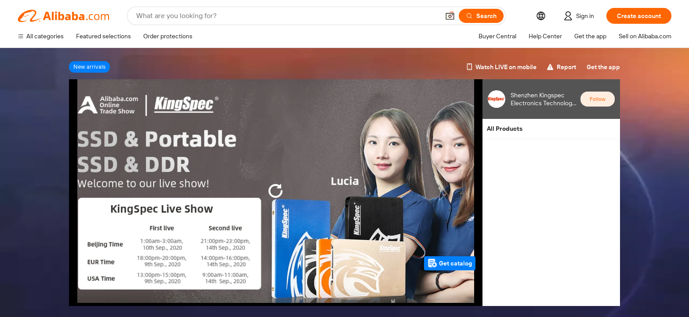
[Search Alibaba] (287, 16)
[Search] (481, 16)
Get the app (603, 67)
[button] (450, 16)
